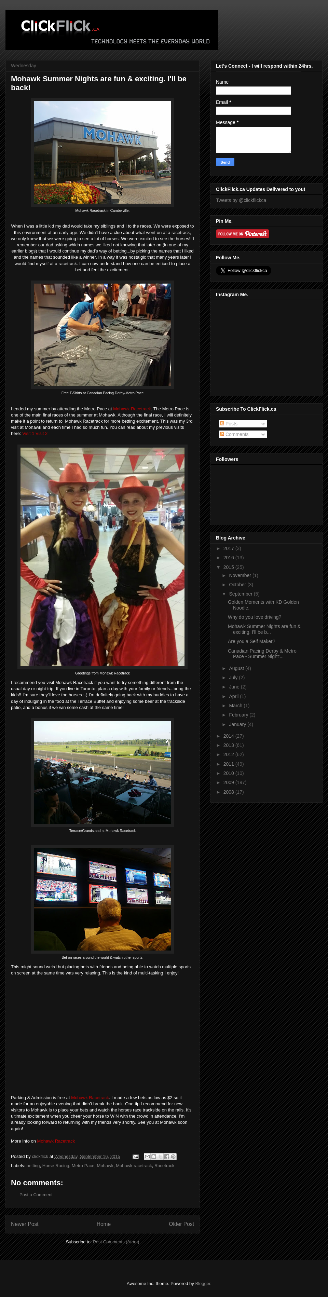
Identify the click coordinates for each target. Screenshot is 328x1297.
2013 (229, 745)
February (239, 715)
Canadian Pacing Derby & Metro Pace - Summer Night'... (262, 653)
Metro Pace (83, 1165)
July (234, 677)
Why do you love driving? (254, 617)
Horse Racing (55, 1165)
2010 (229, 773)
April (234, 696)
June (235, 687)
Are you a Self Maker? (251, 641)
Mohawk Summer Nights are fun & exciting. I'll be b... (264, 629)
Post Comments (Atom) (116, 1241)
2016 (229, 557)
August (237, 668)
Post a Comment (36, 1194)
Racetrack (164, 1165)
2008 (229, 792)
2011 (229, 764)
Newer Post (25, 1224)
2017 (229, 548)
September (241, 594)
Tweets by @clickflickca (241, 200)
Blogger (202, 1283)
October (238, 584)
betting (33, 1165)
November (240, 575)
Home (104, 1224)
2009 (229, 782)
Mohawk (105, 1165)
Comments (234, 434)
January (238, 724)
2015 (229, 567)
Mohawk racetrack (134, 1165)
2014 (229, 736)
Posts (228, 423)
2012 (229, 754)
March (236, 705)
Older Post (181, 1224)
